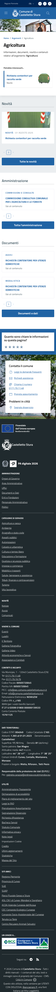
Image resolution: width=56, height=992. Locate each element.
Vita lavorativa (9, 589)
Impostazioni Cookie (12, 841)
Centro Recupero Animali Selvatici (18, 924)
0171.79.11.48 (13, 675)
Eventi (5, 631)
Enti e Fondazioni (10, 497)
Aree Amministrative (12, 483)
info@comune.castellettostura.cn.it (25, 693)
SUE (4, 886)
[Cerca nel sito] (48, 13)
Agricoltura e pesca (11, 523)
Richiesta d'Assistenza (13, 817)
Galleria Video (8, 650)
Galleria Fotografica (11, 646)
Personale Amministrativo (14, 502)
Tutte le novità (28, 162)
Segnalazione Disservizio (14, 813)
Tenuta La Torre (9, 919)
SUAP (4, 891)
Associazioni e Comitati (13, 660)
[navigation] (6, 13)
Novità (9, 132)
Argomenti (16, 38)
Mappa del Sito (9, 860)
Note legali (7, 836)
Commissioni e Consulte (20, 192)
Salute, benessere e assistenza (17, 575)
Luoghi (5, 636)
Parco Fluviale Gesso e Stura (16, 895)
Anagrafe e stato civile (13, 532)
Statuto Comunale (11, 827)
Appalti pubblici (9, 537)
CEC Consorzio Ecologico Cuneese (18, 910)
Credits (5, 846)
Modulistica (13, 280)
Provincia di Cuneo (11, 881)
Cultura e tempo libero (13, 551)
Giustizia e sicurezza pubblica (16, 561)
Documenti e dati (28, 313)
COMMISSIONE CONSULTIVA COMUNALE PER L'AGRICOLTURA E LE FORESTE (27, 200)
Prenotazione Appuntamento (16, 808)
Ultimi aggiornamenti (12, 851)
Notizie (5, 606)
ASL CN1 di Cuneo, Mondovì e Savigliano (22, 900)
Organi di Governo (11, 478)
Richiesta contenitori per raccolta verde (19, 77)
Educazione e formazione (14, 556)
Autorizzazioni (9, 542)
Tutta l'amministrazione (28, 225)
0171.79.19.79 (13, 679)
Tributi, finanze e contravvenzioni (18, 580)
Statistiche (7, 855)
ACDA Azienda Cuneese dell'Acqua (19, 905)
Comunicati (7, 615)
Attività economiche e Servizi (16, 655)
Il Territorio (7, 641)
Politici (5, 507)
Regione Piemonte (11, 876)
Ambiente (6, 528)
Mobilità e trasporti (11, 570)
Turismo (5, 585)
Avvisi (9, 254)
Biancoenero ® (30, 987)
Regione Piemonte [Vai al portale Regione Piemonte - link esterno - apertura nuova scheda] (11, 3)
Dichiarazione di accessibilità (16, 794)
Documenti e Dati (10, 493)
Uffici (4, 488)
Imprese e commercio (12, 566)
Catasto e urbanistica (12, 547)
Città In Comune (24, 979)
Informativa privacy (11, 832)
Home (6, 38)
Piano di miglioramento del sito (17, 799)
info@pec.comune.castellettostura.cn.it (27, 690)
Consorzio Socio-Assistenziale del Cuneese (23, 914)
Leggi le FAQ (8, 803)
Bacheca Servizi (9, 822)
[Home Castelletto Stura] (26, 13)
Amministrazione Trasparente (16, 789)
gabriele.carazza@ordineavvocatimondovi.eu (28, 775)
